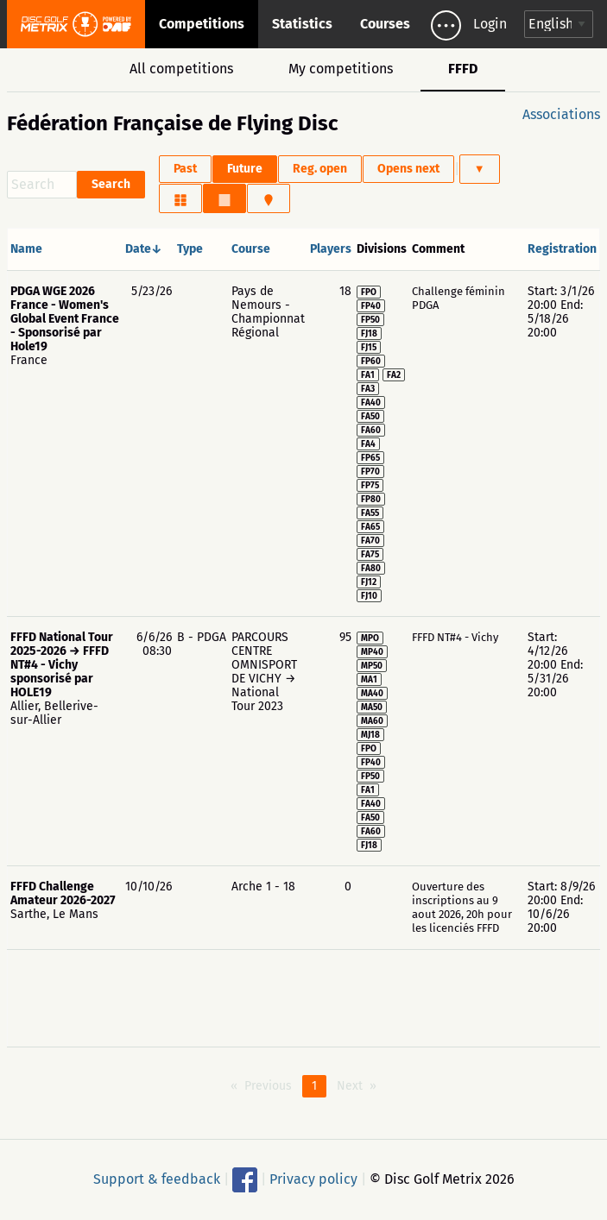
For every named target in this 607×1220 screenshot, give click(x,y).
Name (26, 249)
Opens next (408, 168)
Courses (385, 24)
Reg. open (320, 168)
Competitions (201, 24)
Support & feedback (156, 1178)
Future (244, 168)
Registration (562, 249)
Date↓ (143, 249)
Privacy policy (313, 1178)
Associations (561, 114)
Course (250, 249)
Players (330, 249)
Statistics (302, 24)
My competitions (340, 68)
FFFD (462, 68)
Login (490, 24)
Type (190, 249)
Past (185, 168)
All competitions (181, 68)
